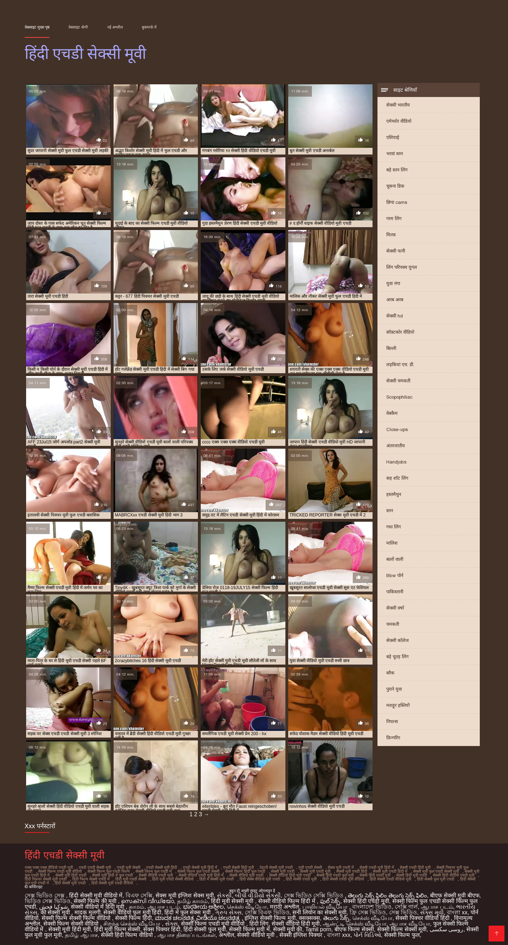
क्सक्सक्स (309, 918)
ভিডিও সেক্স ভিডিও (48, 901)
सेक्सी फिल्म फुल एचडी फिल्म (108, 871)
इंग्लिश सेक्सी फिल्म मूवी (269, 918)
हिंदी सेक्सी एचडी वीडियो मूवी (390, 879)
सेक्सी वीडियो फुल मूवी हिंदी (132, 912)
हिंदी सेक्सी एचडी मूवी (301, 879)
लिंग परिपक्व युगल (401, 267)
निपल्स (392, 721)
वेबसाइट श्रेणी (78, 27)
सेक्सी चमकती (398, 380)
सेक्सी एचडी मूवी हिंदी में (376, 867)
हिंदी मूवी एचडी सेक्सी (130, 879)
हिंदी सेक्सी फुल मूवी (204, 929)
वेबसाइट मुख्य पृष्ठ (37, 27)
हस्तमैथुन (393, 494)
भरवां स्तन (394, 153)
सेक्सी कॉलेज (397, 640)
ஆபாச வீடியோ (409, 924)
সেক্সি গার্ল (406, 907)
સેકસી (224, 895)
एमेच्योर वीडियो (398, 121)
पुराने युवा (394, 689)
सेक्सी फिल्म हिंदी (133, 918)
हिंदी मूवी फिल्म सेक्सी (117, 929)
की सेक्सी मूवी (56, 912)
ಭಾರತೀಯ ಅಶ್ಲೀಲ (203, 907)
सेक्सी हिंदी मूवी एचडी (411, 875)
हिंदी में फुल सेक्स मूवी (188, 912)
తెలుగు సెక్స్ (336, 918)
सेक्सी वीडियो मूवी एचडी (246, 875)
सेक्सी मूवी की (287, 929)
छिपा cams (396, 202)
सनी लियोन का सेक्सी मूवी (319, 912)
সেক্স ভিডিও (403, 912)
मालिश (392, 543)
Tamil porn (318, 929)
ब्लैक (390, 673)
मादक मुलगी (87, 912)
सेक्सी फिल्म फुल (402, 935)
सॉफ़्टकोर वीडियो (400, 332)
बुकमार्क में (149, 27)
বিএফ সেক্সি (139, 895)
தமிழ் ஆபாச (81, 935)
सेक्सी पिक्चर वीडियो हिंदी (423, 918)
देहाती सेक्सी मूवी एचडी (276, 867)
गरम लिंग (393, 218)
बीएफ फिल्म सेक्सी (354, 929)
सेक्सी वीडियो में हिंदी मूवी (98, 907)
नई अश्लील (115, 27)
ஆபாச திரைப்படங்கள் (186, 935)
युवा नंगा (393, 283)
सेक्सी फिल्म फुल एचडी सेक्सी (198, 871)
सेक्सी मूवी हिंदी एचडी (70, 875)
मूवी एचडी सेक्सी (310, 867)
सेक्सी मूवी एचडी (283, 871)
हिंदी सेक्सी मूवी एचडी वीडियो (112, 883)
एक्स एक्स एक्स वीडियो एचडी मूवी (49, 867)
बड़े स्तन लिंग (396, 169)
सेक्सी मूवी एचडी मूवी (315, 871)
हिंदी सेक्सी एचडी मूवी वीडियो (343, 879)
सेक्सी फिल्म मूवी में (249, 929)
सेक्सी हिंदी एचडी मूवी (375, 875)
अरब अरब (394, 299)
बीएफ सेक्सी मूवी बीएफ (454, 895)
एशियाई (392, 137)
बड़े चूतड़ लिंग (397, 656)
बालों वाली (394, 559)
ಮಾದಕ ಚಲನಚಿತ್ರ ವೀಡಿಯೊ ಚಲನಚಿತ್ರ (198, 918)
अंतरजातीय (395, 445)
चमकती (392, 624)
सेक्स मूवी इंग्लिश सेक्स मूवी (185, 895)
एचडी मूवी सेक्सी (128, 867)
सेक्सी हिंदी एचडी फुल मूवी (335, 875)
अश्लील (226, 935)
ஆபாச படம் (163, 907)
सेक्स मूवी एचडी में (341, 867)
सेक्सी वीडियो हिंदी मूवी (296, 924)
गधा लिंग (393, 526)
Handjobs (396, 462)
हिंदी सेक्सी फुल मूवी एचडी (435, 879)
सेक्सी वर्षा (395, 608)
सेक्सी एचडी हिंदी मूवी (415, 867)
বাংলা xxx (338, 935)
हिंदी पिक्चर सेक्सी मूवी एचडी (46, 879)
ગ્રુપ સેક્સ (228, 912)
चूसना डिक (395, 186)
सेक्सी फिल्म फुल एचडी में (153, 871)
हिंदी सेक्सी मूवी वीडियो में (95, 895)
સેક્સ (171, 924)
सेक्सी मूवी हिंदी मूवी (69, 929)
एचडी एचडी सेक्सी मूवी (95, 867)
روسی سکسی (446, 929)
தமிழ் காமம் (192, 901)
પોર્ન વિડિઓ (367, 935)
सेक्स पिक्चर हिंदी (161, 929)
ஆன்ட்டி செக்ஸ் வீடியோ (354, 924)
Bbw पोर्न (394, 575)
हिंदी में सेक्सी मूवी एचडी (216, 879)
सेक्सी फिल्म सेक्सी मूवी (402, 929)
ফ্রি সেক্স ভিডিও (368, 912)
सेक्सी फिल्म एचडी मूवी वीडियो (60, 871)
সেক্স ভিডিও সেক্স (45, 895)
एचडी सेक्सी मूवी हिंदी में (200, 867)
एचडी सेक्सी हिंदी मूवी (238, 867)
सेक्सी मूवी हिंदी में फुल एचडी (112, 875)
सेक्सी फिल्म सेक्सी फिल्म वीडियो (77, 918)
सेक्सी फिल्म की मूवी (96, 901)
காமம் (136, 907)
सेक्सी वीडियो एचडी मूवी (156, 875)
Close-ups (397, 429)
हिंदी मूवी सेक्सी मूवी (233, 901)
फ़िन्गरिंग (393, 737)
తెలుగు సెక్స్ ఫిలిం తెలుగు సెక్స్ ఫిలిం (387, 895)
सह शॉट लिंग (397, 478)
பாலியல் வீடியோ (325, 907)
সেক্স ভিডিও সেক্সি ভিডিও (314, 895)
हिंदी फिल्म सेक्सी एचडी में (91, 879)
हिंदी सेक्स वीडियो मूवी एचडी (260, 879)
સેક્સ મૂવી (431, 912)
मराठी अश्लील (284, 907)
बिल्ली (391, 348)
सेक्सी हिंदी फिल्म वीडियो (128, 935)
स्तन (389, 510)
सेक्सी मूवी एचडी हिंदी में (390, 871)
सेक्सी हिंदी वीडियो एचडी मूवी (453, 875)
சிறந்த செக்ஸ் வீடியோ (132, 924)
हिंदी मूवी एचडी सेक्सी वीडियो (173, 879)
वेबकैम (392, 413)
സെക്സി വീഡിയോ (147, 901)
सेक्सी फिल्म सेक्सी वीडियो (71, 924)
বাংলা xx (457, 912)
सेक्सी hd (394, 316)
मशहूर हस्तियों (398, 705)
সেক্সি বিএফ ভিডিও (267, 912)
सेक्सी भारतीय (398, 105)
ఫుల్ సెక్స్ (330, 901)
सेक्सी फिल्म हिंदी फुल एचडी (245, 871)
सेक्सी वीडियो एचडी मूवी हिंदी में (201, 875)
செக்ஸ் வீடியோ (247, 907)
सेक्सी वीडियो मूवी (256, 935)
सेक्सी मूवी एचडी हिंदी (351, 871)
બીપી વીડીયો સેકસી (258, 895)
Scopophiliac (399, 397)
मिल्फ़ (391, 234)
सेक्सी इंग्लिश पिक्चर (301, 935)
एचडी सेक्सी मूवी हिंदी (161, 867)
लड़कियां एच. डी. (400, 364)
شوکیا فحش (53, 907)
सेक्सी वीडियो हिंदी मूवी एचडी (290, 875)
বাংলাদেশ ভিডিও (371, 907)
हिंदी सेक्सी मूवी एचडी (70, 883)
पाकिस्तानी (394, 591)
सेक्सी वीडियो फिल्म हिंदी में (287, 901)
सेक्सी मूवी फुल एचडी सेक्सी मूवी (436, 871)
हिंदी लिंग (258, 924)
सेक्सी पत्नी (395, 251)
